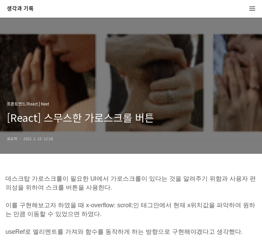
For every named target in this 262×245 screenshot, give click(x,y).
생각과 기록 (20, 8)
